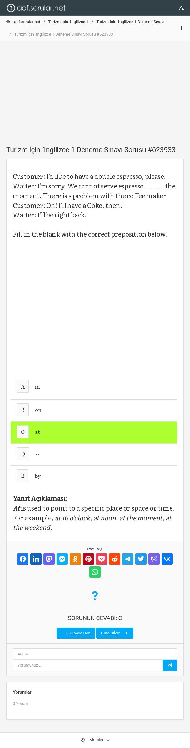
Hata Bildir (115, 632)
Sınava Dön (77, 632)
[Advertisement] (95, 89)
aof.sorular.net (23, 21)
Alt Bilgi (92, 740)
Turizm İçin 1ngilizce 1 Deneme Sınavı (130, 21)
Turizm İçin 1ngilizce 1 (68, 21)
